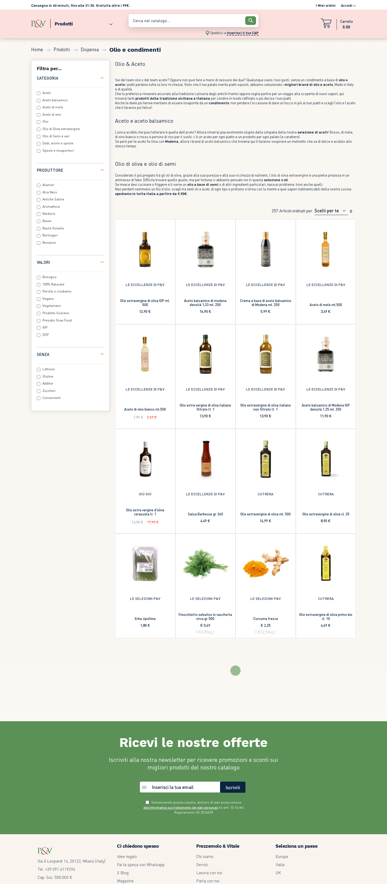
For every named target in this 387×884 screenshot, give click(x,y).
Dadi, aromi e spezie (57, 143)
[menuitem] (81, 22)
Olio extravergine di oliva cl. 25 (325, 514)
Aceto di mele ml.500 (326, 305)
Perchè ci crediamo (56, 291)
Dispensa (90, 49)
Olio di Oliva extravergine (61, 129)
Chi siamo (205, 856)
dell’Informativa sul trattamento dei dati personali (180, 807)
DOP (45, 335)
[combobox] (193, 20)
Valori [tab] (43, 262)
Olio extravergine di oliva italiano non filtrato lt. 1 (265, 407)
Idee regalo (127, 856)
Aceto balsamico (55, 100)
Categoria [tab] (47, 78)
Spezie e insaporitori (58, 150)
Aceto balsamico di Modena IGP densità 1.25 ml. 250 (326, 407)
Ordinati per (302, 210)
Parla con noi (207, 880)
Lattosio (48, 369)
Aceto (46, 93)
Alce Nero (49, 192)
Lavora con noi (209, 872)
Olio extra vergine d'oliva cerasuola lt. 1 (145, 512)
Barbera (48, 214)
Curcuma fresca (265, 618)
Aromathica (51, 206)
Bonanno (49, 242)
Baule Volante (53, 228)
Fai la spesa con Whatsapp (141, 864)
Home (37, 49)
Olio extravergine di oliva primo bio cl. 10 (325, 616)
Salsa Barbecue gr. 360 (205, 514)
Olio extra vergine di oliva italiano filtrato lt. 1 (205, 407)
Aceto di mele (52, 107)
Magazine (125, 880)
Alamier (48, 185)
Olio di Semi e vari (56, 136)
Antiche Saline (53, 199)
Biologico (49, 277)
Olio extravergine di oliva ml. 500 (265, 514)
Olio (45, 121)
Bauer (47, 221)
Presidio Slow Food (57, 320)
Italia (280, 864)
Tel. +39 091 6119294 (56, 869)
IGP (44, 327)
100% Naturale (53, 284)
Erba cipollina (145, 618)
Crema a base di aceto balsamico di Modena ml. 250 (265, 302)
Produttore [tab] (50, 170)
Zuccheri (48, 391)
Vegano (48, 299)
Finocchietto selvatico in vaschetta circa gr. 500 (205, 616)
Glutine (47, 376)
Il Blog (123, 872)
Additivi (47, 383)
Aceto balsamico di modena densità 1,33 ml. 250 (205, 302)
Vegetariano (51, 306)
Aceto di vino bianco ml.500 (145, 409)
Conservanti (51, 398)
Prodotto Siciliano (55, 313)
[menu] (77, 22)
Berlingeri (50, 235)
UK (278, 872)
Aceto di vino (51, 114)
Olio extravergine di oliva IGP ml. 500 (145, 302)
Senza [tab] (43, 354)
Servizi (202, 864)
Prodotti (62, 49)
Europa (282, 856)
